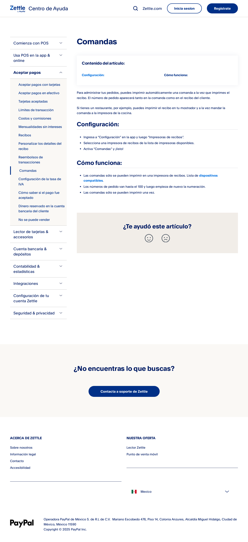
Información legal (23, 454)
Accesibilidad (20, 468)
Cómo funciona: (176, 75)
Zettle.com (152, 8)
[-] (166, 238)
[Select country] (182, 492)
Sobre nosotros (21, 447)
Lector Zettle (136, 447)
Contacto (17, 461)
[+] (149, 238)
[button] (135, 8)
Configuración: (93, 75)
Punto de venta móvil (142, 454)
